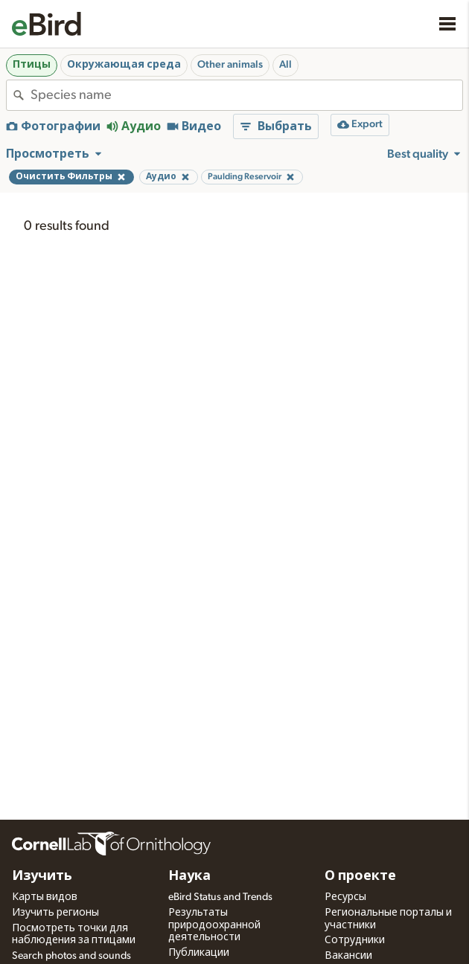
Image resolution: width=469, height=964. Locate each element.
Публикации (198, 953)
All (285, 65)
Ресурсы (345, 897)
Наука (189, 876)
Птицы (32, 65)
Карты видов (44, 897)
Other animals (230, 65)
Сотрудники (355, 940)
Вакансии (348, 956)
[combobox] (246, 95)
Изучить (42, 876)
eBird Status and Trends (220, 897)
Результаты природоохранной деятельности (214, 925)
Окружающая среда (124, 65)
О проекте (360, 876)
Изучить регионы (55, 912)
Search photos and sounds (71, 956)
